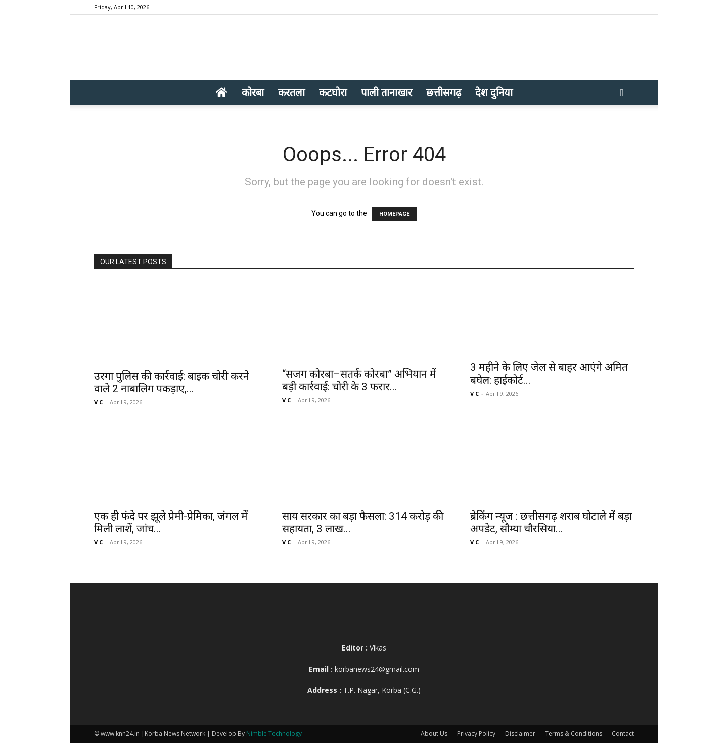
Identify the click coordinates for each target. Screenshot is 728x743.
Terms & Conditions (573, 733)
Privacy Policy (476, 733)
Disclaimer (520, 733)
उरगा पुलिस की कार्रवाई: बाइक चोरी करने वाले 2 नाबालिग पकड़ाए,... (171, 382)
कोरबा (253, 92)
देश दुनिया (494, 92)
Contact (623, 733)
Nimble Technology (274, 733)
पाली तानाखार (386, 92)
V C (98, 402)
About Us (434, 733)
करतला (291, 92)
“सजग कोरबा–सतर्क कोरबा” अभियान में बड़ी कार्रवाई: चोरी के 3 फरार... (359, 380)
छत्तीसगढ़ (443, 92)
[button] (622, 93)
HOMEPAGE (394, 214)
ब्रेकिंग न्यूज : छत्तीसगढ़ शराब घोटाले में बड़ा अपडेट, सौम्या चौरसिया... (551, 522)
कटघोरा (333, 92)
